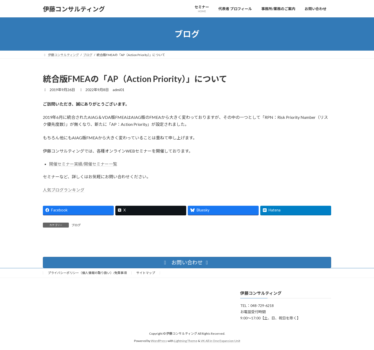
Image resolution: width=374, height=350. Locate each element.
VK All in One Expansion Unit (220, 341)
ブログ (76, 225)
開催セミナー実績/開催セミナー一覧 (83, 163)
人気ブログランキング (63, 189)
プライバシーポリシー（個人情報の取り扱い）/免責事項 (87, 273)
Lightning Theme (185, 341)
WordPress (159, 341)
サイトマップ (145, 273)
